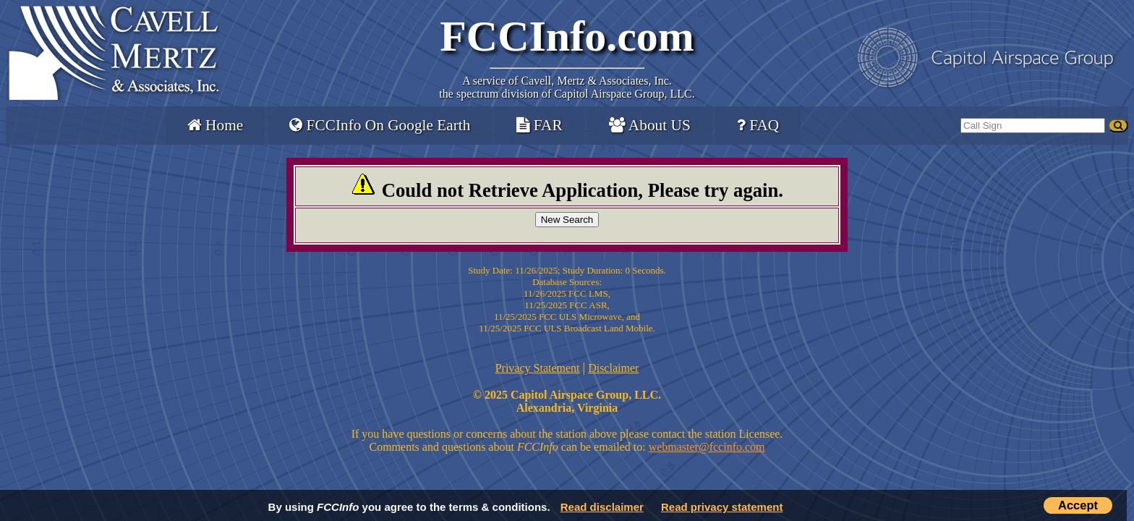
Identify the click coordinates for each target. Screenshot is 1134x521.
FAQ (758, 125)
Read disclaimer (602, 507)
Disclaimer (613, 368)
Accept (1078, 505)
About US (650, 125)
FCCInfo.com (567, 36)
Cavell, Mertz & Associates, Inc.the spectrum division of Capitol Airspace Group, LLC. (566, 87)
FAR (539, 125)
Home (215, 125)
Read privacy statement (722, 507)
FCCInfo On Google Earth (379, 125)
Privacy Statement (537, 368)
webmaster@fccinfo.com (707, 447)
